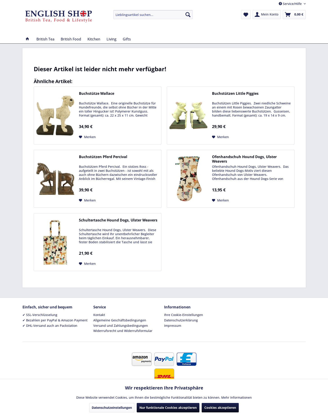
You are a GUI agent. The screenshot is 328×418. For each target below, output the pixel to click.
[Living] (111, 39)
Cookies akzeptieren (220, 407)
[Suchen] (188, 14)
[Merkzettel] (246, 14)
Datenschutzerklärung (181, 320)
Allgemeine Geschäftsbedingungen (119, 320)
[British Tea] (45, 39)
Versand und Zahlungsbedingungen (120, 325)
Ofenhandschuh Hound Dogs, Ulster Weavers (244, 159)
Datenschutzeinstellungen (112, 407)
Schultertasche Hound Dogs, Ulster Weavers (118, 220)
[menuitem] (153, 14)
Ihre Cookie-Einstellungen (183, 315)
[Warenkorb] (294, 14)
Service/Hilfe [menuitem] (291, 4)
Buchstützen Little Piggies (235, 93)
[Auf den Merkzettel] (87, 137)
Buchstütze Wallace (96, 93)
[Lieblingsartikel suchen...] (153, 14)
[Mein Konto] (267, 14)
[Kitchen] (93, 39)
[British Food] (71, 39)
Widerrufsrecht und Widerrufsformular (122, 331)
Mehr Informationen (236, 397)
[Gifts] (127, 39)
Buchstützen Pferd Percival (103, 157)
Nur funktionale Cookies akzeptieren (168, 407)
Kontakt (99, 315)
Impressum (172, 325)
